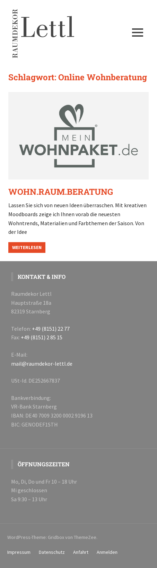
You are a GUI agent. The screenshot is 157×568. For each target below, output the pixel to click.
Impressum (18, 552)
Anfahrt (80, 552)
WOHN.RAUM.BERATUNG (60, 191)
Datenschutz (52, 552)
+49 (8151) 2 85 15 (41, 337)
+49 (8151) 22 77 (51, 328)
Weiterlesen (27, 247)
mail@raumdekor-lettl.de (41, 363)
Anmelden (107, 552)
